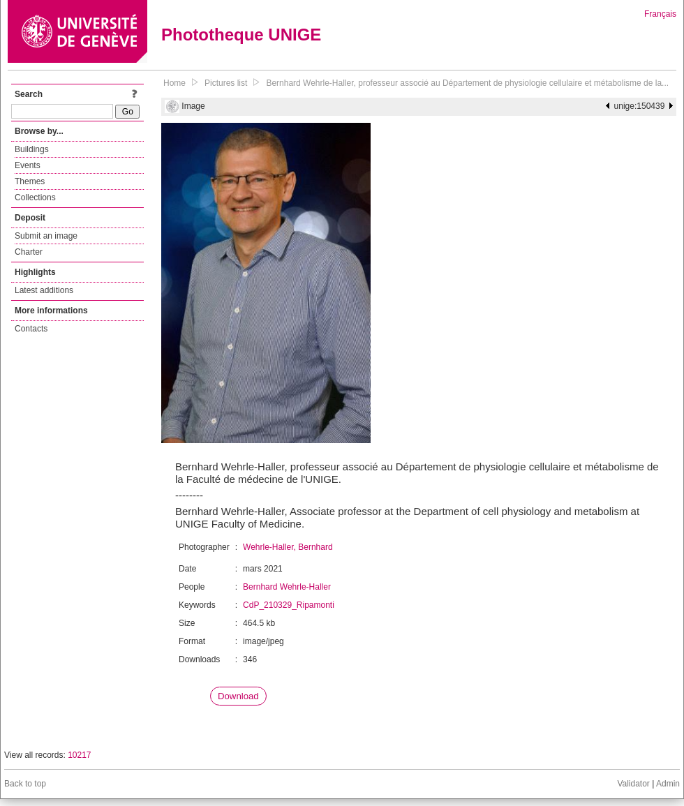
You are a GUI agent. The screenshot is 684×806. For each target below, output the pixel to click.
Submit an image (46, 236)
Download (238, 696)
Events (27, 165)
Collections (35, 197)
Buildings (32, 149)
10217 (79, 755)
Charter (29, 252)
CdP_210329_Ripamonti (288, 605)
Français (660, 14)
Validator (633, 784)
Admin (668, 784)
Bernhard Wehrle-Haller (287, 587)
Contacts (31, 329)
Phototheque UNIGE (241, 34)
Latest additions (44, 290)
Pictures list (226, 83)
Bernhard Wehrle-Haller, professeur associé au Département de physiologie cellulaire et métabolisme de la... (467, 83)
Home (174, 83)
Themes (30, 181)
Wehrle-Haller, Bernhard (288, 547)
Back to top (25, 784)
